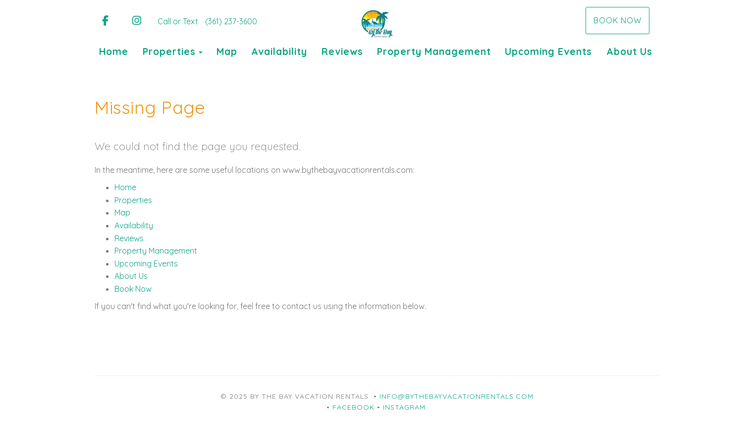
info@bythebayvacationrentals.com (456, 396)
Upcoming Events (548, 51)
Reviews (342, 51)
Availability (279, 51)
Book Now (617, 20)
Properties (169, 51)
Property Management (434, 51)
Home (113, 51)
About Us (629, 51)
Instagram (404, 407)
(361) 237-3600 (231, 21)
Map (226, 51)
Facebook (353, 407)
